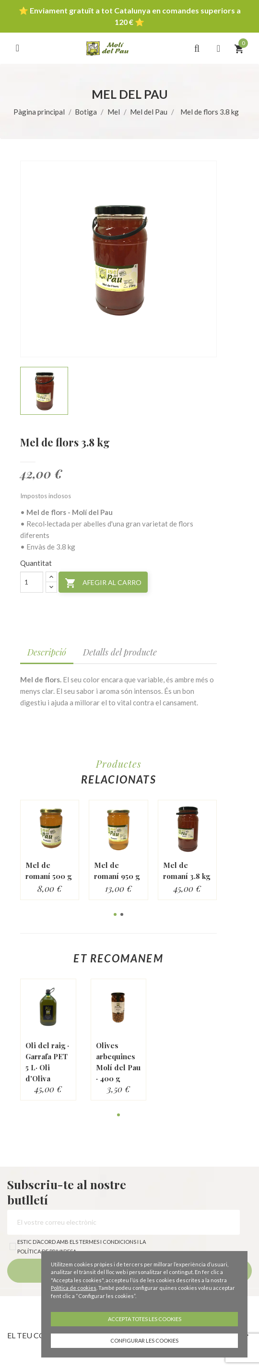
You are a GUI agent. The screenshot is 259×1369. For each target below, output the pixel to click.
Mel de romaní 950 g (117, 870)
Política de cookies (73, 1288)
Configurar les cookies (144, 1340)
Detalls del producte (120, 652)
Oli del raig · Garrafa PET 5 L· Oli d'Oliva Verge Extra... (47, 1073)
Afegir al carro (103, 583)
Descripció (46, 652)
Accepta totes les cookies (144, 1319)
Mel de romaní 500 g (48, 870)
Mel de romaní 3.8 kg (186, 870)
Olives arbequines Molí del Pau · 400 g (118, 1062)
